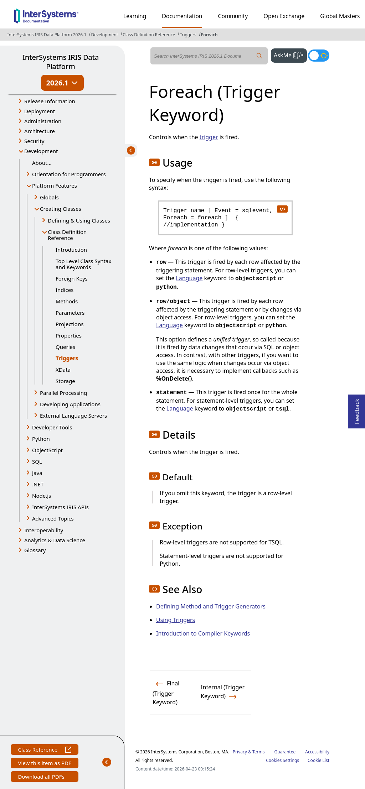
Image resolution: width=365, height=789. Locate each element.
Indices (64, 289)
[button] (154, 162)
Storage (65, 381)
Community (233, 16)
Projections (69, 324)
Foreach (209, 35)
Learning (134, 16)
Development (104, 35)
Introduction (71, 249)
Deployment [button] (39, 111)
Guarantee (285, 752)
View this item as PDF (44, 763)
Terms (258, 752)
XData (63, 369)
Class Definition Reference (149, 35)
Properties (69, 335)
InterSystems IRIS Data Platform (60, 61)
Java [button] (37, 472)
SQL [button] (37, 461)
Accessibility (317, 752)
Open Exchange (283, 16)
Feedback (357, 409)
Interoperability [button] (43, 530)
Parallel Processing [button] (63, 392)
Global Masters (340, 16)
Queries (65, 346)
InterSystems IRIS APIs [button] (60, 507)
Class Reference (44, 750)
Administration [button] (42, 121)
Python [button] (41, 438)
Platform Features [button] (54, 185)
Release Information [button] (49, 101)
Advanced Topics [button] (53, 518)
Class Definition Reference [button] (67, 234)
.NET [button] (37, 484)
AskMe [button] (290, 54)
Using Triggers (175, 620)
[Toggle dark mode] (318, 55)
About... (42, 162)
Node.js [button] (41, 495)
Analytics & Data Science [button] (54, 540)
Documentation (182, 16)
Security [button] (34, 141)
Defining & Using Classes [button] (79, 220)
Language (189, 278)
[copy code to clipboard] (282, 208)
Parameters (70, 312)
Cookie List (318, 760)
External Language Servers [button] (73, 415)
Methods (67, 301)
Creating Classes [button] (60, 208)
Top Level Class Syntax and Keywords (83, 264)
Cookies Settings (282, 760)
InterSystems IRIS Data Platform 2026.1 (46, 35)
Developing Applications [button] (70, 404)
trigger (209, 137)
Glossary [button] (35, 550)
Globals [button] (49, 197)
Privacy (240, 752)
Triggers (188, 35)
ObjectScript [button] (47, 450)
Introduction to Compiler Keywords (203, 633)
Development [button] (41, 151)
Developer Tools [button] (52, 427)
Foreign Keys (72, 278)
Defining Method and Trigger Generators (211, 606)
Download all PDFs (42, 777)
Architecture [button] (39, 131)
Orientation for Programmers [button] (69, 174)
